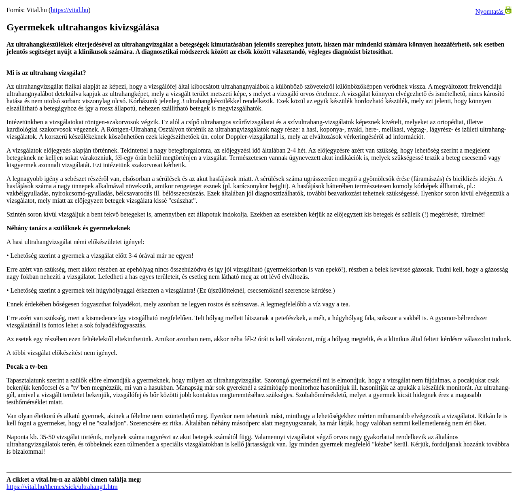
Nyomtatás (494, 11)
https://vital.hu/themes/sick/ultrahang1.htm (62, 486)
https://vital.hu (69, 9)
